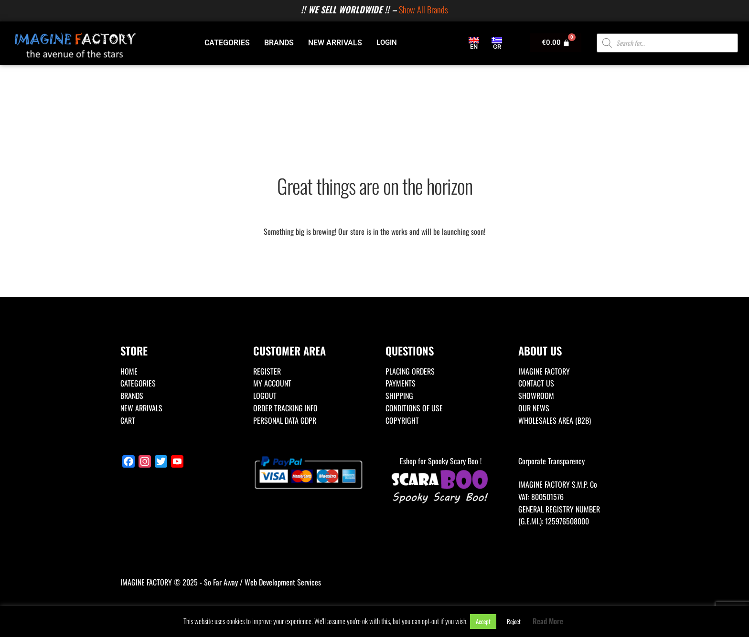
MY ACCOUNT (272, 383)
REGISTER (267, 371)
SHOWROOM (536, 395)
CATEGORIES (227, 42)
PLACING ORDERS (410, 371)
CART (127, 420)
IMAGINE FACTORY (544, 371)
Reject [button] (514, 621)
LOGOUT (265, 395)
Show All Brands (423, 9)
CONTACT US (536, 383)
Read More (548, 621)
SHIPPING (399, 395)
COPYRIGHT (402, 420)
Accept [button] (483, 621)
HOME (129, 371)
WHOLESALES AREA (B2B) (554, 420)
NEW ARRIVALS (335, 42)
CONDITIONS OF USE (414, 408)
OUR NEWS (533, 408)
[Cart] (556, 42)
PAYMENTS (400, 383)
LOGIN (386, 42)
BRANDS (279, 42)
